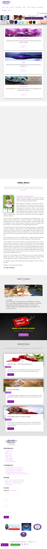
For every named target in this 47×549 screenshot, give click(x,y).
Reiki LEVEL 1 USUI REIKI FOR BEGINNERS (15, 480)
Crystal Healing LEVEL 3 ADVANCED (14, 470)
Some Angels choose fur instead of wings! (18, 416)
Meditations (4, 10)
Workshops (33, 7)
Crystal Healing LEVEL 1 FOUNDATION (14, 467)
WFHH (27, 541)
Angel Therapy (9, 456)
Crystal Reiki (8, 453)
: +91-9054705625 (10, 490)
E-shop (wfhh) (18, 7)
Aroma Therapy (9, 458)
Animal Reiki (8, 455)
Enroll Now (24, 334)
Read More (11, 374)
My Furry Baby (19, 297)
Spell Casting (40, 7)
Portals (28, 7)
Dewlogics (35, 541)
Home (3, 7)
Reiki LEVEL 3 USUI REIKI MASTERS (14, 483)
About (7, 7)
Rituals (24, 7)
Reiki (7, 452)
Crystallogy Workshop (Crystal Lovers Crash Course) (17, 473)
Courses (12, 7)
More (23, 46)
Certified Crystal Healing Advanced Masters (15, 472)
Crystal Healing (9, 450)
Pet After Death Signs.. (13, 389)
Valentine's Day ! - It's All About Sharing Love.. (20, 364)
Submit (6, 517)
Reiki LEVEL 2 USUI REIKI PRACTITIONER (15, 481)
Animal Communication (11, 461)
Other (9, 10)
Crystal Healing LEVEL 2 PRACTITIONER (14, 469)
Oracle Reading (9, 460)
